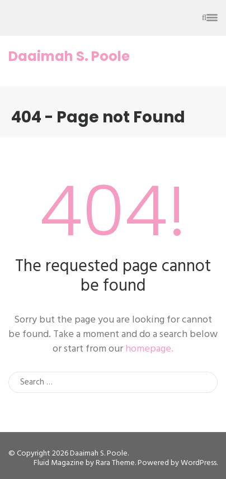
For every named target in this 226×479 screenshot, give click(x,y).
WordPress (198, 463)
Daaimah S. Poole (69, 56)
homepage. (149, 349)
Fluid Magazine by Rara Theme (84, 463)
